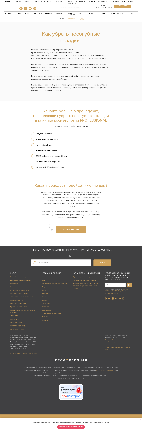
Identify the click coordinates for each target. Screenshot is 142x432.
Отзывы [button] (102, 13)
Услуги (13, 273)
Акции (19, 13)
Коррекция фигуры (16, 300)
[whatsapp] (106, 298)
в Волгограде (111, 342)
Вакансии (45, 317)
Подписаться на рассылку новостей (54, 283)
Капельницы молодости (18, 287)
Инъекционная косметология (20, 280)
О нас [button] (131, 13)
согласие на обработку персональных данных (117, 289)
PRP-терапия (14, 283)
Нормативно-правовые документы (85, 280)
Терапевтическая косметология (21, 297)
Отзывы (44, 300)
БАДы (70, 13)
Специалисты (46, 303)
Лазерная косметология (19, 293)
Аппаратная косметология (19, 290)
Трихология (14, 316)
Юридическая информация (51, 313)
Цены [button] (91, 13)
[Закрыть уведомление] (140, 420)
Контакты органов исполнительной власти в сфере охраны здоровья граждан (85, 286)
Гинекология (14, 319)
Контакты (72, 15)
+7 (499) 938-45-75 (20, 349)
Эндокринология (16, 322)
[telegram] (30, 9)
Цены (44, 297)
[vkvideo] (25, 9)
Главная (9, 13)
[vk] (21, 9)
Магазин (45, 293)
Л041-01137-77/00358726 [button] (106, 370)
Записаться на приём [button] (17, 329)
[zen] (34, 9)
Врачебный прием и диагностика (21, 277)
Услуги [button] (59, 13)
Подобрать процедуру (43, 13)
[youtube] (116, 298)
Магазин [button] (80, 13)
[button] (122, 6)
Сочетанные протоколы (18, 303)
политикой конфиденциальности (113, 292)
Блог (27, 13)
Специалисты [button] (117, 13)
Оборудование (47, 310)
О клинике (45, 307)
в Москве (110, 339)
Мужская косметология (18, 307)
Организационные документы (83, 277)
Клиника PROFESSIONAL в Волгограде (23, 353)
